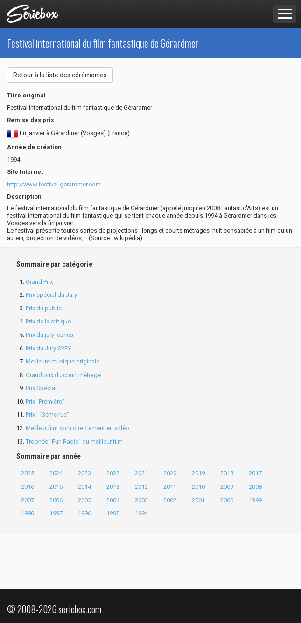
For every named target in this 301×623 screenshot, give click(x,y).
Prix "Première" (45, 401)
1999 (255, 500)
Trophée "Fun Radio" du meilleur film (74, 441)
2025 (27, 473)
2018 (226, 473)
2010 (198, 486)
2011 (169, 486)
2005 (84, 500)
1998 (27, 513)
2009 (226, 486)
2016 (27, 486)
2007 (27, 500)
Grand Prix (39, 281)
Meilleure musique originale (62, 361)
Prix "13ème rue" (47, 414)
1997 (56, 513)
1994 (141, 513)
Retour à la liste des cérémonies (60, 75)
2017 (255, 473)
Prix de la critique (48, 321)
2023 (84, 473)
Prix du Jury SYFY (48, 348)
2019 (198, 473)
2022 (112, 473)
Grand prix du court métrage (63, 374)
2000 (226, 500)
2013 (112, 486)
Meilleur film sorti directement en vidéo (77, 427)
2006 (56, 500)
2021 (141, 473)
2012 (141, 486)
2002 (169, 500)
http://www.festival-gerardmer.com (54, 184)
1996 (84, 513)
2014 (84, 486)
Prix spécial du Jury (51, 294)
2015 (56, 486)
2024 (56, 473)
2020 (169, 473)
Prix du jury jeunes (49, 334)
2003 (141, 500)
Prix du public (44, 308)
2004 (112, 500)
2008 (255, 486)
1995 (112, 513)
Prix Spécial (41, 387)
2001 (198, 500)
